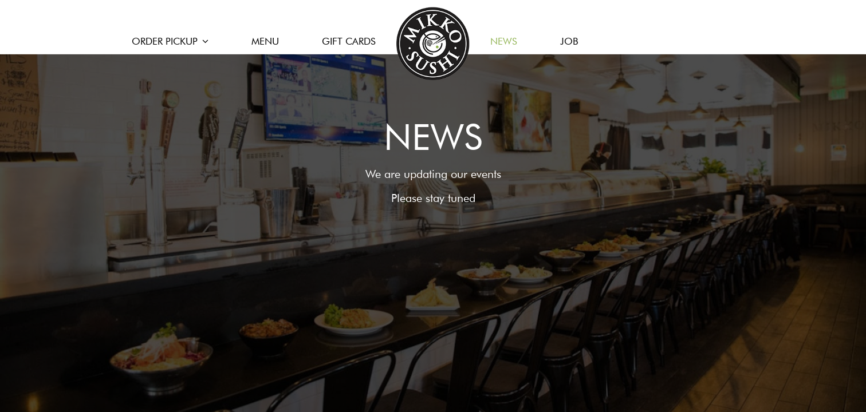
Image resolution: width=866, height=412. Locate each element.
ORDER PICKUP (170, 41)
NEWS (505, 41)
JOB (569, 41)
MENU (265, 41)
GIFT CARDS (349, 41)
